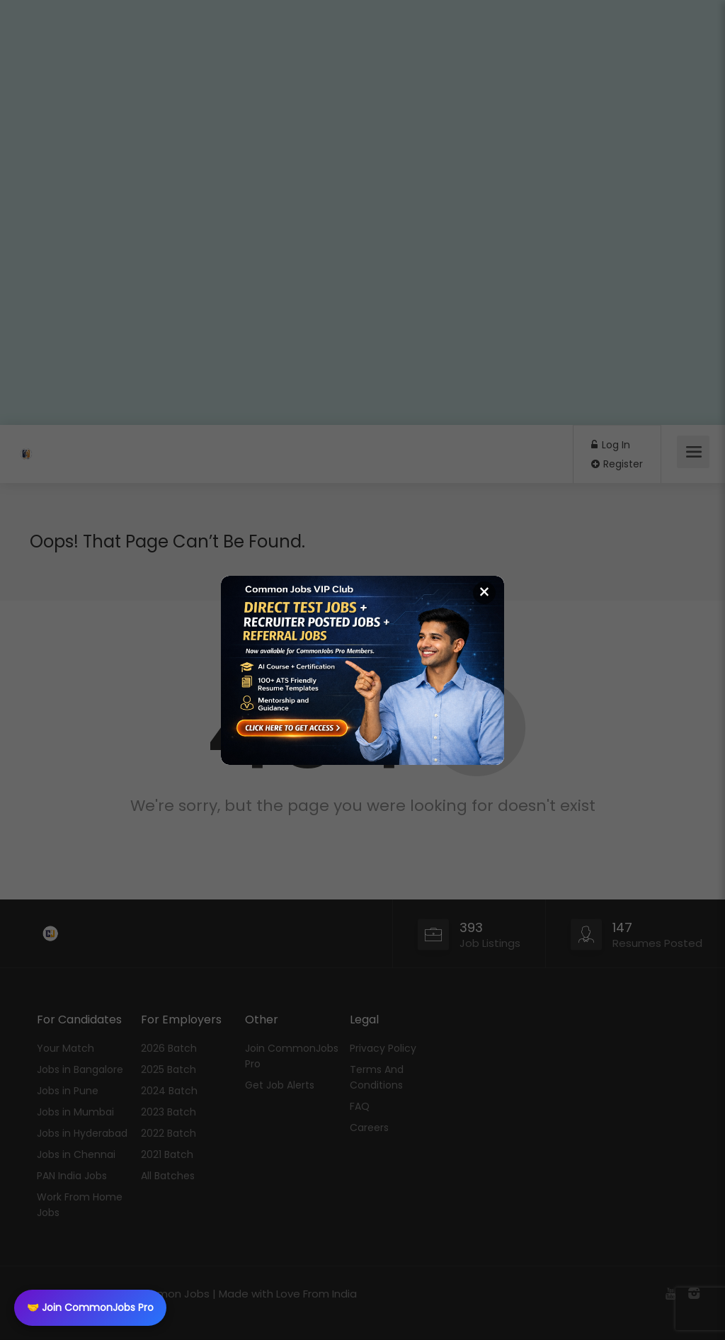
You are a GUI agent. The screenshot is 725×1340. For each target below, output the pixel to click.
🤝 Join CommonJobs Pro (90, 1307)
